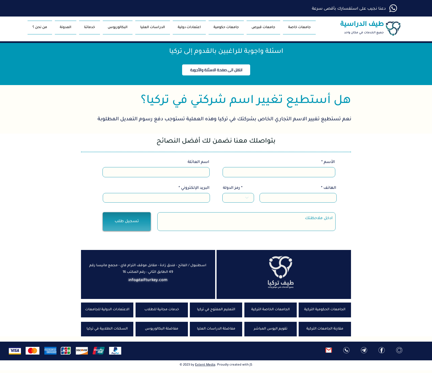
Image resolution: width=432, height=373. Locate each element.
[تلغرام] (364, 350)
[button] (263, 27)
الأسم (329, 162)
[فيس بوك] (381, 350)
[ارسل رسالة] (328, 350)
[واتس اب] (346, 350)
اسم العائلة (198, 162)
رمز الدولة (231, 188)
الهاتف (329, 188)
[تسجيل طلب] (127, 221)
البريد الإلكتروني (195, 188)
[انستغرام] (399, 350)
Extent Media (205, 365)
